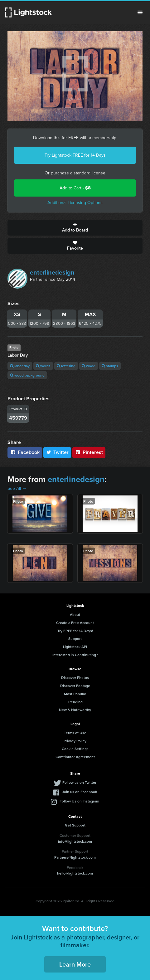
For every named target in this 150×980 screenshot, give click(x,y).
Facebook (25, 452)
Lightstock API (75, 646)
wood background (27, 375)
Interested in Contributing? (75, 654)
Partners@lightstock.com (75, 857)
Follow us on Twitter (79, 782)
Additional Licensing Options (75, 202)
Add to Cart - (75, 188)
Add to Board (75, 227)
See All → (17, 488)
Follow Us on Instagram (79, 801)
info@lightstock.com (75, 841)
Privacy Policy (75, 741)
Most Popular (75, 693)
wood (88, 365)
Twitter (57, 452)
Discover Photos (75, 677)
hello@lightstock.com (75, 873)
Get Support (75, 825)
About (75, 614)
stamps (110, 365)
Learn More (75, 964)
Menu (140, 12)
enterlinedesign (52, 272)
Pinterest (89, 452)
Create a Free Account (75, 622)
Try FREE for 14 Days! (75, 630)
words (43, 365)
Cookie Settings (75, 748)
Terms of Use (75, 732)
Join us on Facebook (79, 791)
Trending (75, 702)
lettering (66, 365)
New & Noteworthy (75, 709)
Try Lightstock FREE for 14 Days (75, 155)
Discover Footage (75, 685)
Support (75, 638)
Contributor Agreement (75, 756)
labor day (20, 365)
